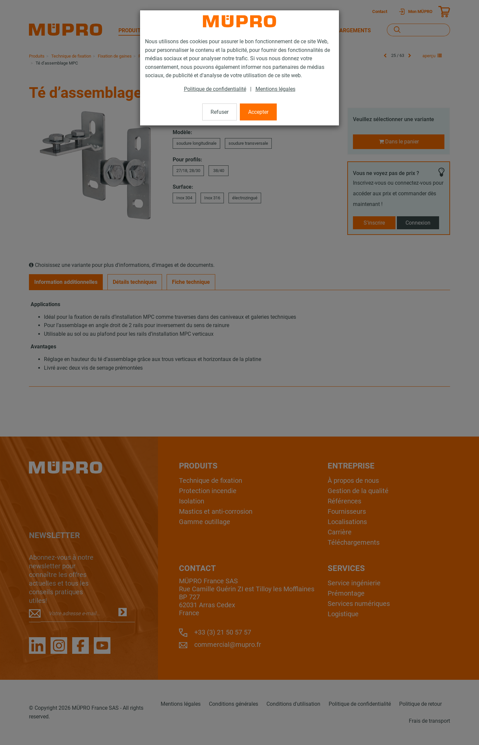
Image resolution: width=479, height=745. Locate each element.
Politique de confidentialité (215, 89)
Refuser (220, 112)
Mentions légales (275, 89)
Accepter (258, 112)
